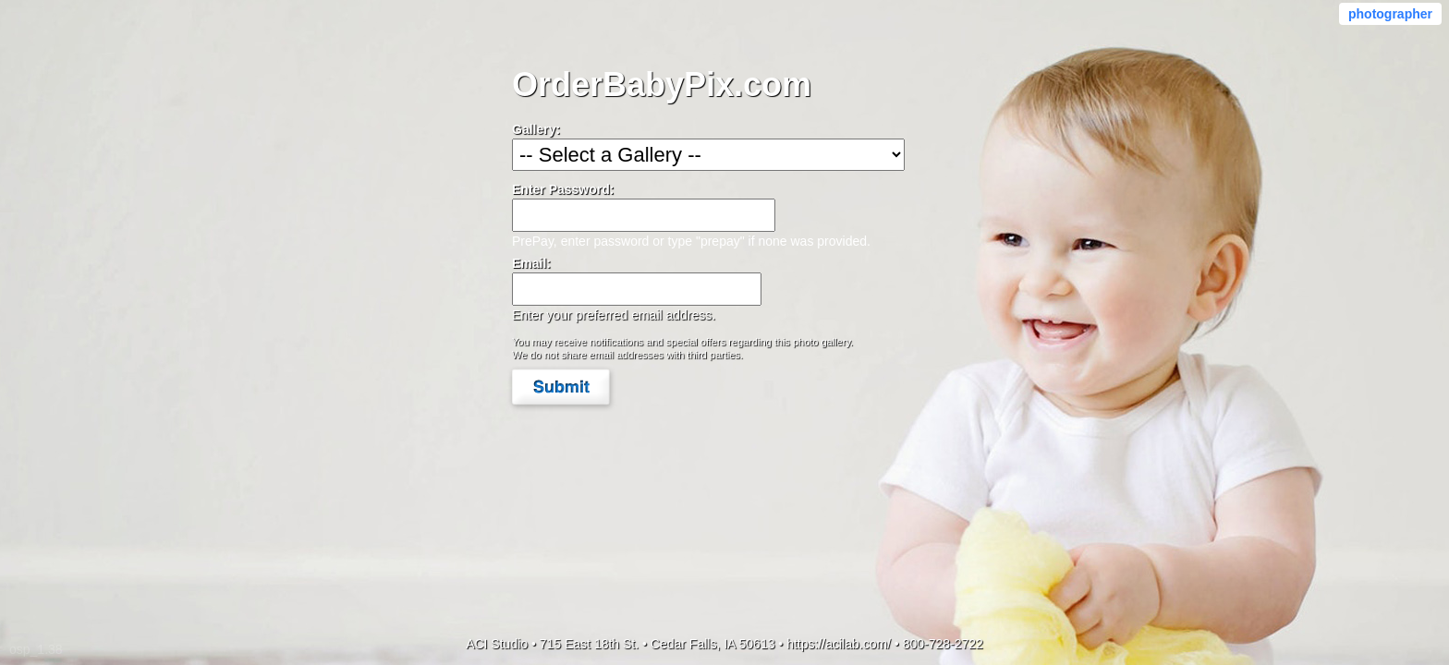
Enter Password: (563, 189)
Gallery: (536, 129)
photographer (1390, 13)
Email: (531, 263)
